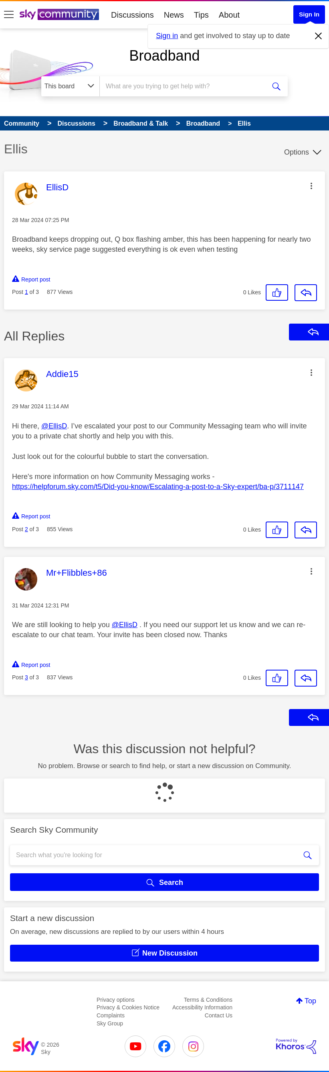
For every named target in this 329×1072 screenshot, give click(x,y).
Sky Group (110, 1023)
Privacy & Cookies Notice (128, 1007)
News (174, 14)
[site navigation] (9, 15)
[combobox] (184, 86)
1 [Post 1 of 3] (26, 292)
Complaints (111, 1015)
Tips (201, 14)
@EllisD (54, 426)
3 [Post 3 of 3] (26, 677)
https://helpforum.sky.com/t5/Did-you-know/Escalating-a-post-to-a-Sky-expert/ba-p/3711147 (158, 487)
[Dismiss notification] (318, 36)
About (229, 14)
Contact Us (218, 1015)
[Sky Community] (59, 14)
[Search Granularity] (70, 86)
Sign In (309, 14)
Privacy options (116, 1000)
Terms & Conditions (208, 1000)
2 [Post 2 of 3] (26, 529)
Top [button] (310, 1001)
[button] (311, 186)
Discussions (132, 14)
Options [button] (296, 152)
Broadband (164, 55)
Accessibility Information (202, 1007)
